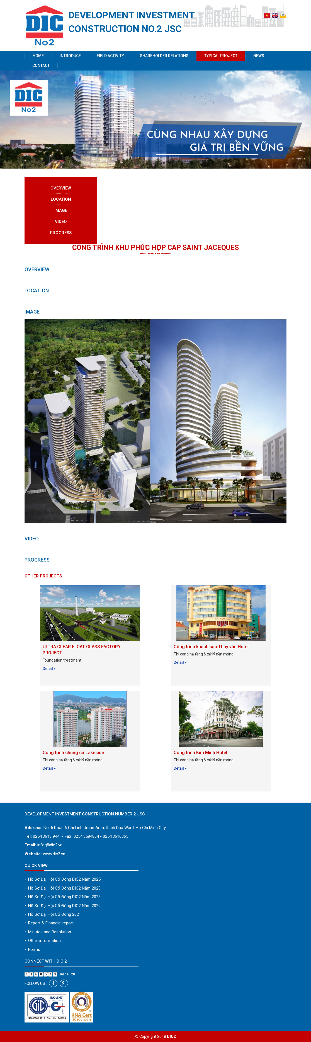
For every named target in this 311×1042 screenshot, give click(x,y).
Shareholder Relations (164, 56)
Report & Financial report (49, 923)
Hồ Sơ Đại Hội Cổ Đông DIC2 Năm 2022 (63, 905)
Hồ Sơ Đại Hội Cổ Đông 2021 (53, 914)
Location (61, 199)
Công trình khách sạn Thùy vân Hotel (211, 646)
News (258, 56)
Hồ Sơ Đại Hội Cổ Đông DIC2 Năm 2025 (63, 879)
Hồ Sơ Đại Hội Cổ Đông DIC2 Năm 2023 (63, 888)
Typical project (220, 56)
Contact (41, 65)
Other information (43, 940)
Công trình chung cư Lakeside (73, 752)
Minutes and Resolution (48, 931)
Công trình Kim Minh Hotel (200, 752)
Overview (60, 188)
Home (38, 56)
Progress (61, 232)
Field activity (110, 56)
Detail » (49, 668)
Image (60, 210)
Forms (32, 949)
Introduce (70, 56)
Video (61, 221)
